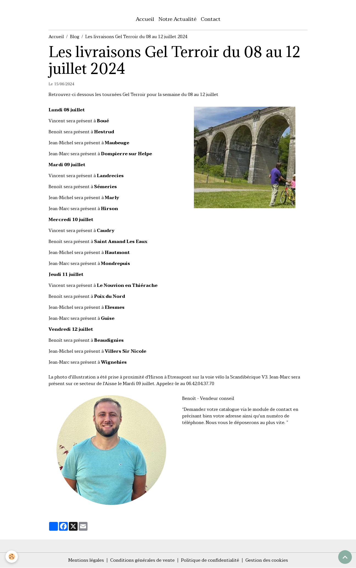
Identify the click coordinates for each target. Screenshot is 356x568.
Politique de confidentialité (210, 560)
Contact (211, 19)
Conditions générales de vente (142, 560)
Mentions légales (86, 560)
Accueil (145, 19)
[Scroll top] (345, 557)
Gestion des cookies (266, 560)
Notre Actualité (177, 19)
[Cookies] (11, 556)
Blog (74, 37)
